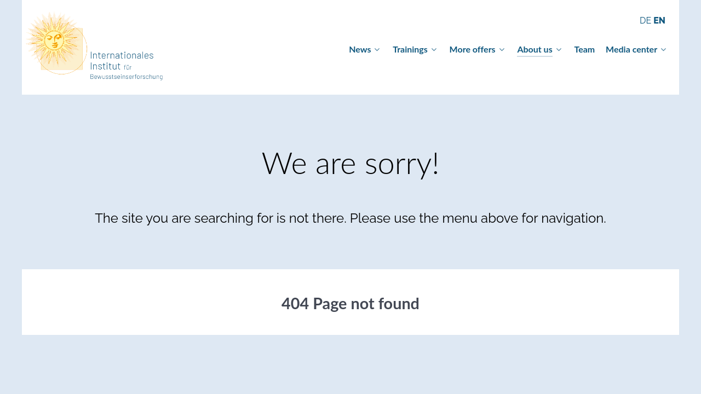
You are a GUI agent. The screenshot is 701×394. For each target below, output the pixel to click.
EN (659, 20)
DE (646, 20)
